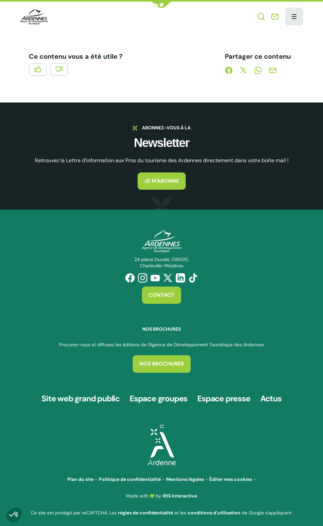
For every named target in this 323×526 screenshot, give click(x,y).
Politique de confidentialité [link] (130, 475)
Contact (161, 295)
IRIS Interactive (179, 492)
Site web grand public (80, 397)
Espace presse (224, 397)
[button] (161, 4)
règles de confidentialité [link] (145, 508)
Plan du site (80, 475)
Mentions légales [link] (185, 475)
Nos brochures (161, 363)
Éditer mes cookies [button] (230, 475)
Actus (271, 397)
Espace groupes (159, 397)
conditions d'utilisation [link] (213, 508)
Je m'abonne (161, 180)
